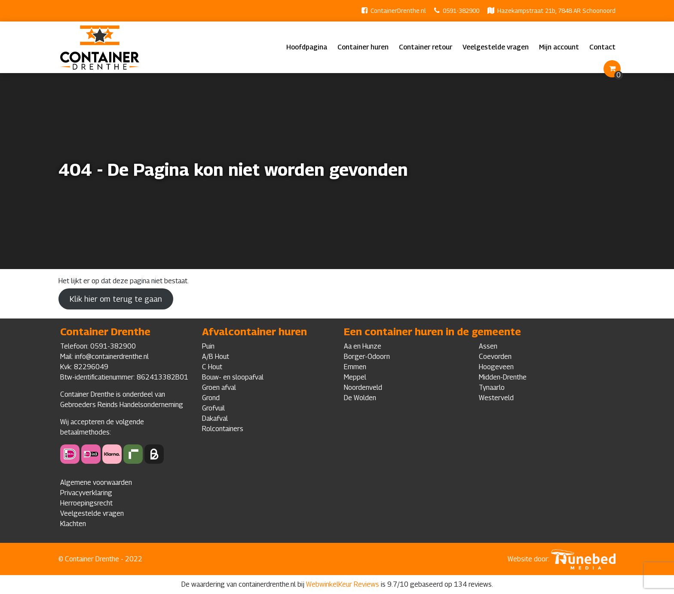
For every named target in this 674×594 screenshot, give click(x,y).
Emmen (355, 367)
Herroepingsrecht (86, 503)
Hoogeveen (496, 367)
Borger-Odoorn (367, 356)
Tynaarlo (492, 387)
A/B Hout (215, 356)
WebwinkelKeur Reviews (342, 584)
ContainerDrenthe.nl (398, 10)
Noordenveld (363, 387)
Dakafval (215, 418)
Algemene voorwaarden (96, 482)
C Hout (212, 367)
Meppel (355, 377)
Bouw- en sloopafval (232, 377)
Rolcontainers (222, 429)
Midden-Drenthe (503, 377)
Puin (208, 346)
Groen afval (219, 387)
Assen (488, 346)
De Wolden (360, 398)
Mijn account (559, 47)
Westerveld (496, 398)
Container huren (363, 47)
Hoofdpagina (306, 47)
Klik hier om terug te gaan (116, 298)
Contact (602, 47)
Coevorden (495, 356)
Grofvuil (213, 408)
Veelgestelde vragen (496, 47)
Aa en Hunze (362, 346)
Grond (211, 398)
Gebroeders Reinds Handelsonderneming (121, 405)
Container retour (425, 47)
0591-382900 (461, 10)
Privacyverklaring (86, 493)
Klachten (73, 524)
